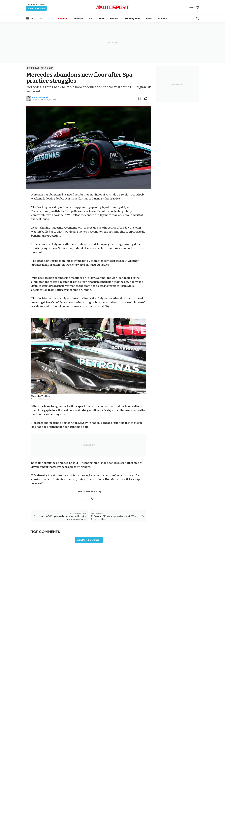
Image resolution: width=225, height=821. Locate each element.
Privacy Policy (129, 809)
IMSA (101, 18)
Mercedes (37, 194)
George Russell (73, 211)
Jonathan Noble (40, 97)
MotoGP (78, 18)
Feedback (180, 768)
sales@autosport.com (186, 791)
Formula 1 (63, 18)
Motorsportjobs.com (128, 774)
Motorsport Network (107, 813)
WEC (91, 18)
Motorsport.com (125, 779)
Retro (149, 18)
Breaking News (132, 18)
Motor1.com (123, 770)
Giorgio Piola (44, 399)
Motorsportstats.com (128, 783)
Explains (162, 18)
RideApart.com (125, 788)
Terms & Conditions (96, 809)
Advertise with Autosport (187, 782)
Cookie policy (114, 809)
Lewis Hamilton (99, 211)
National (114, 18)
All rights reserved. (126, 813)
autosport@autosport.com (188, 777)
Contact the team (184, 786)
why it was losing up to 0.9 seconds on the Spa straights (91, 231)
